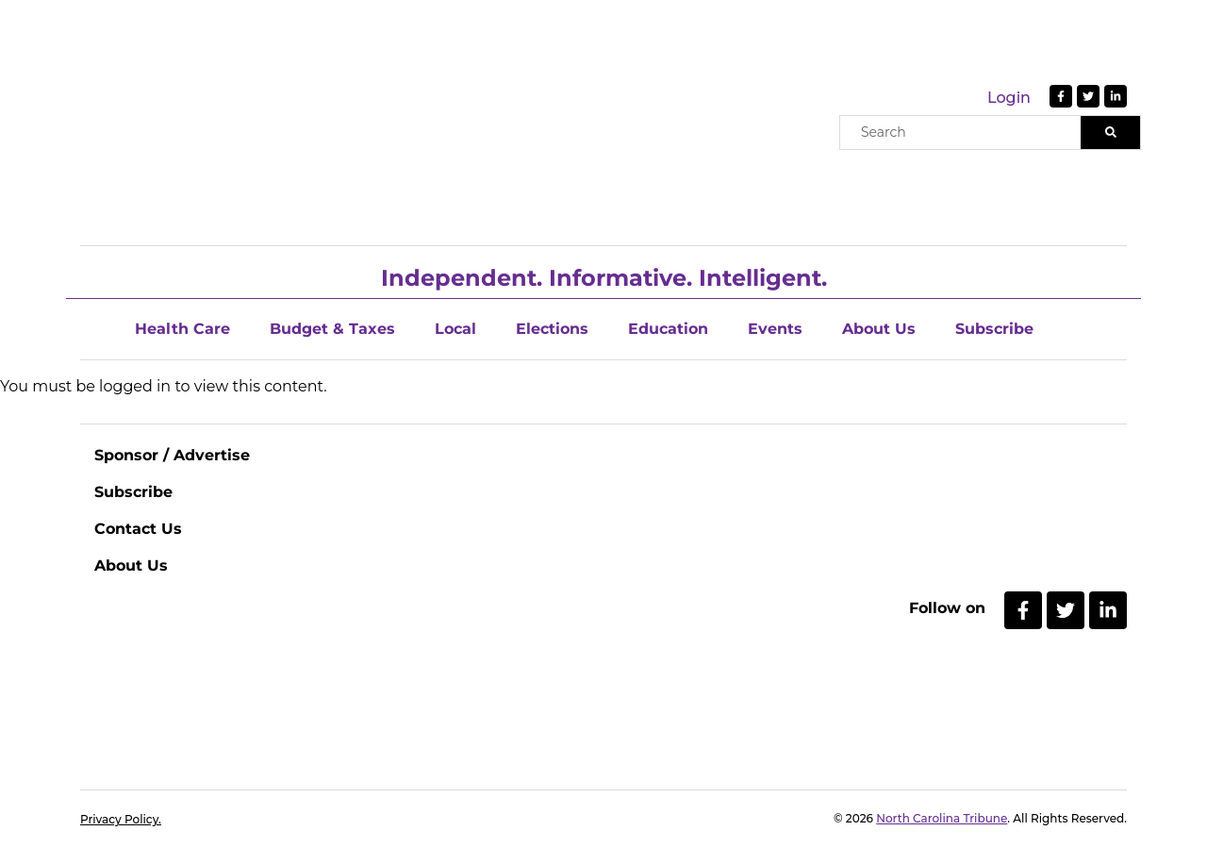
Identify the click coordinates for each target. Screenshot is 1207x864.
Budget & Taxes (332, 329)
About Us (879, 329)
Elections (552, 329)
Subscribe (994, 329)
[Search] (1110, 132)
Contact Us (138, 529)
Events (775, 329)
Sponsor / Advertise (172, 455)
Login (1009, 98)
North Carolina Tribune (941, 818)
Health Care (182, 329)
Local (455, 329)
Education (668, 329)
